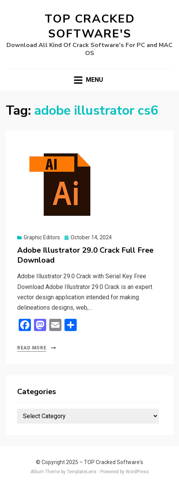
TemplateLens (82, 471)
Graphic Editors (42, 237)
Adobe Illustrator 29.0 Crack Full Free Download (85, 255)
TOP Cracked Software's (90, 26)
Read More (31, 348)
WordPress (137, 471)
